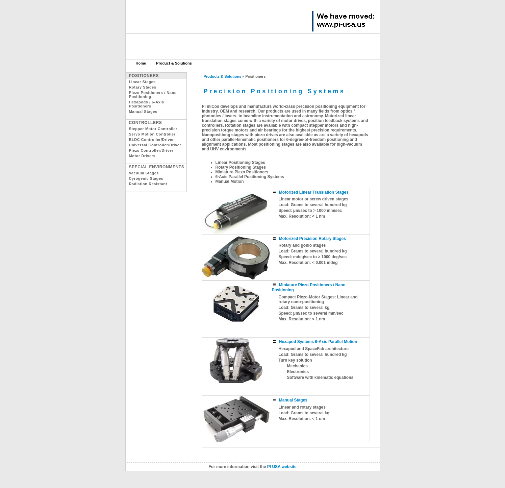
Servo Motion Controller (152, 134)
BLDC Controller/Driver (151, 140)
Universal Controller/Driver (155, 145)
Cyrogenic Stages (146, 178)
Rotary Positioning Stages (241, 167)
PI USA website (282, 466)
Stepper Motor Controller (153, 129)
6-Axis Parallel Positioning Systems (250, 176)
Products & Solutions (223, 76)
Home (141, 63)
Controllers (145, 122)
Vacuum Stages (144, 173)
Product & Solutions (174, 63)
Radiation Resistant (148, 184)
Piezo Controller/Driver (151, 150)
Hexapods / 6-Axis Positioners (146, 104)
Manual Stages (143, 111)
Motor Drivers (142, 156)
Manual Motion (230, 181)
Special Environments (156, 167)
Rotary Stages (142, 87)
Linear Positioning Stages (240, 162)
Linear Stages (142, 82)
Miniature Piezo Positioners (242, 172)
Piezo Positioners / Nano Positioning (153, 95)
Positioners (144, 75)
